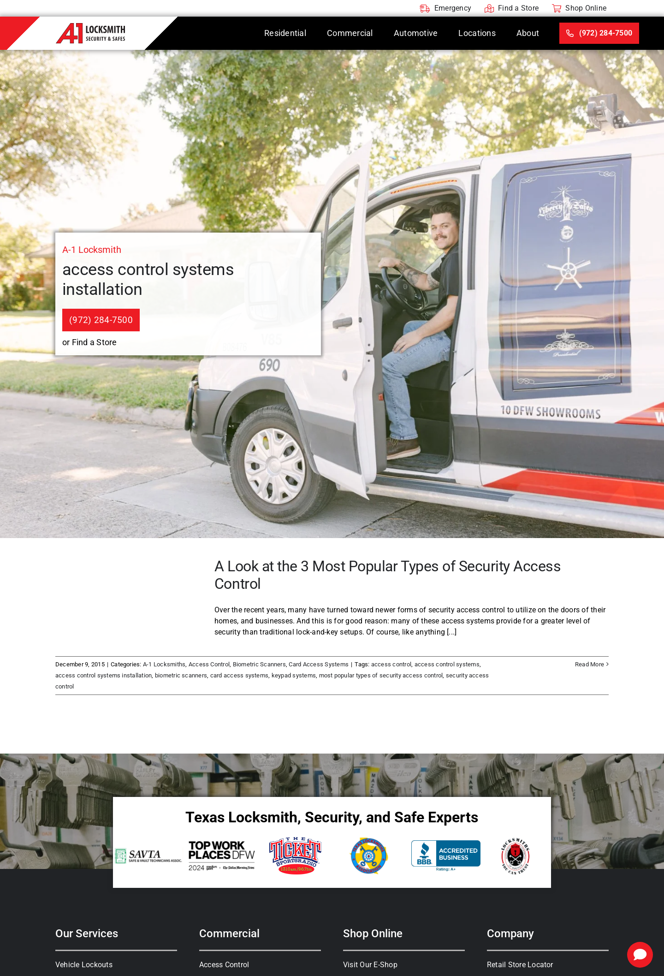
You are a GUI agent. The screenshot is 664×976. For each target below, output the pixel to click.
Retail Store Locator (520, 964)
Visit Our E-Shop (370, 964)
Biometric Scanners (259, 664)
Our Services (86, 933)
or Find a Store (89, 342)
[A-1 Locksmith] (90, 26)
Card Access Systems (319, 664)
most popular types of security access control (381, 675)
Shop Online (373, 933)
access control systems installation (103, 675)
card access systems (239, 675)
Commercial (229, 933)
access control (391, 664)
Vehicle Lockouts (84, 964)
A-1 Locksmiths (164, 664)
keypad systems (294, 675)
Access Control (209, 664)
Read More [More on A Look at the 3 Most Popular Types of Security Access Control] (589, 664)
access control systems (447, 664)
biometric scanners (181, 675)
